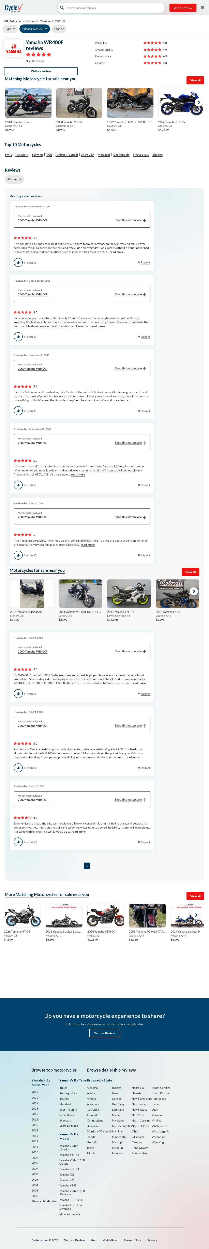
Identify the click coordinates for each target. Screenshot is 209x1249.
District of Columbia (99, 1131)
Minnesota (119, 1137)
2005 (35, 1179)
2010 (35, 1152)
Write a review (183, 8)
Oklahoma (138, 1137)
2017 (35, 1114)
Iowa (115, 1093)
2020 (35, 1097)
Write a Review (104, 1033)
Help (94, 1240)
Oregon (137, 1142)
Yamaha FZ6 (67, 1174)
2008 (35, 1163)
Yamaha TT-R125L (71, 1199)
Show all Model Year (45, 1201)
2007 (35, 1168)
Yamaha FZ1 (67, 1180)
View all (195, 80)
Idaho (90, 1147)
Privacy (152, 1240)
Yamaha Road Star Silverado (70, 1206)
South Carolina (161, 1087)
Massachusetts (122, 1126)
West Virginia (160, 1131)
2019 (35, 1103)
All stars (12, 179)
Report (145, 262)
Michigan (117, 1131)
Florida (91, 1137)
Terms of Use (132, 1240)
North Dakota (140, 1126)
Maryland (118, 1120)
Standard (65, 1104)
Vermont (157, 1115)
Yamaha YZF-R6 (69, 1154)
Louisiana (118, 1109)
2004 (35, 1185)
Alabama (92, 1087)
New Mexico (139, 1109)
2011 (35, 1146)
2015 (35, 1125)
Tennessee (159, 1098)
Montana (117, 1153)
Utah (155, 1109)
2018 (35, 1108)
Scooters (65, 1120)
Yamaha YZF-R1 (69, 1169)
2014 (35, 1130)
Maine (116, 1115)
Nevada (136, 1093)
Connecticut (95, 1120)
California (93, 1109)
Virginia (156, 1120)
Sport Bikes (66, 1115)
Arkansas (93, 1104)
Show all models (69, 1214)
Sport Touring (68, 1109)
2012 (35, 1141)
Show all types (68, 1125)
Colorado (93, 1115)
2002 (35, 1196)
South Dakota (160, 1093)
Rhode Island (140, 1153)
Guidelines (110, 1240)
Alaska (91, 1093)
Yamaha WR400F (32, 28)
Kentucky (118, 1104)
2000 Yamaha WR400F (82, 220)
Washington (159, 1126)
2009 (35, 1157)
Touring (64, 1098)
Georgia (92, 1142)
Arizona (91, 1098)
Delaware (93, 1126)
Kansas (116, 1098)
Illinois (91, 1153)
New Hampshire (142, 1098)
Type (8, 28)
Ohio (135, 1131)
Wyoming (158, 1142)
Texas (156, 1104)
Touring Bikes (68, 1093)
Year (57, 28)
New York (138, 1115)
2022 (35, 1092)
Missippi (117, 1142)
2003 (35, 1190)
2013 (35, 1136)
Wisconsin (158, 1137)
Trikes (63, 1087)
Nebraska (138, 1087)
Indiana (116, 1087)
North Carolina (141, 1120)
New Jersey (139, 1104)
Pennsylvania (140, 1147)
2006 (35, 1174)
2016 (35, 1119)
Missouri (117, 1147)
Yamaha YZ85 (68, 1185)
